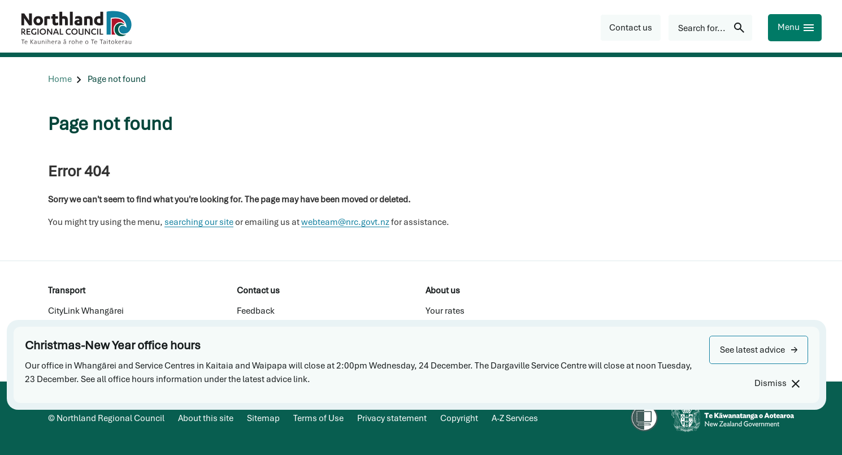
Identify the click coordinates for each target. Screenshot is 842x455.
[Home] (60, 79)
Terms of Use (318, 418)
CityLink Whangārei (86, 311)
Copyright (459, 418)
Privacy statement (392, 418)
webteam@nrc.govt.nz (345, 222)
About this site (205, 418)
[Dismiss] (776, 383)
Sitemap (263, 418)
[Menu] (795, 27)
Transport (66, 290)
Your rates (445, 311)
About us (443, 290)
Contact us (258, 290)
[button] (759, 349)
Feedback (256, 311)
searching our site (198, 222)
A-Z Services (515, 418)
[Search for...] (710, 27)
